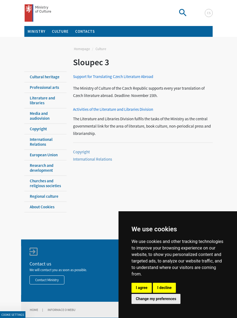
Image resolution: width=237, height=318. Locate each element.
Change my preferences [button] (156, 299)
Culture (101, 49)
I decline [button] (164, 287)
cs (208, 13)
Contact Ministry (47, 280)
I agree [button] (141, 287)
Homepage (82, 49)
